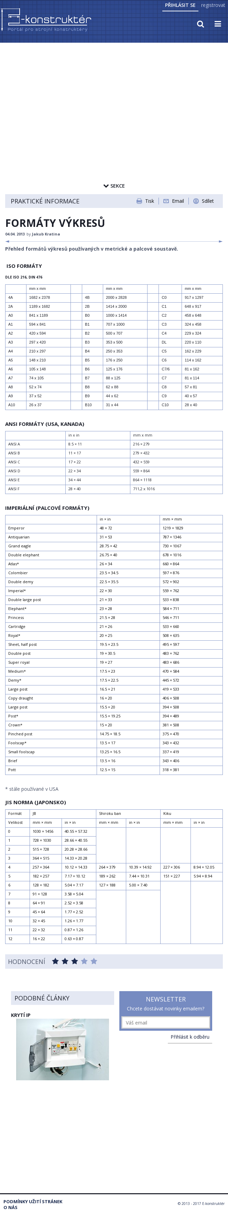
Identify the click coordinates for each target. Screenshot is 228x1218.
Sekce (114, 185)
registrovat (213, 5)
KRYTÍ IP (21, 1015)
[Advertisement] (114, 95)
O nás (10, 1207)
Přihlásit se (180, 5)
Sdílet (208, 201)
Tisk (149, 201)
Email (178, 201)
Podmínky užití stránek (32, 1201)
